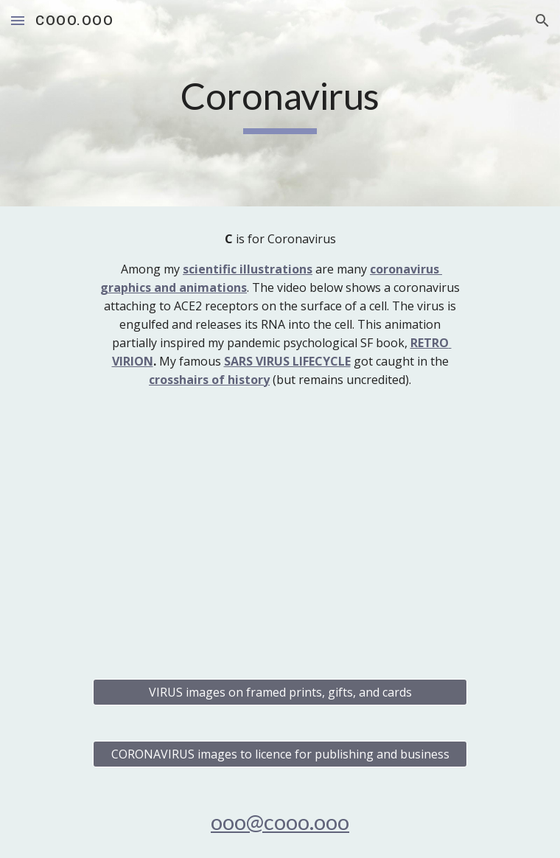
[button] (17, 20)
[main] (279, 103)
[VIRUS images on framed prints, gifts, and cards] (280, 692)
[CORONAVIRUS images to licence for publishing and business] (280, 754)
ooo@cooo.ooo (280, 821)
